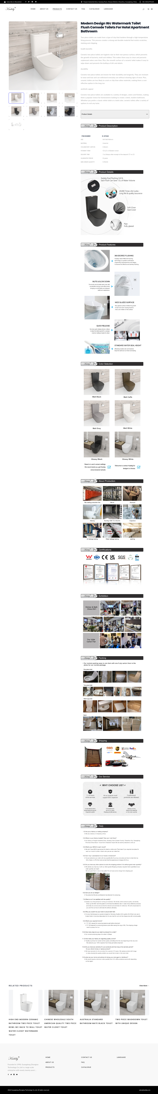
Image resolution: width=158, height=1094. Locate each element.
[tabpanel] (43, 55)
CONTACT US (86, 1057)
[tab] (16, 98)
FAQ (83, 1062)
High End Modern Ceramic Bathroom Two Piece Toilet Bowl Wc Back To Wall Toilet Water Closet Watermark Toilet (25, 1027)
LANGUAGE (121, 1057)
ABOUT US (50, 1062)
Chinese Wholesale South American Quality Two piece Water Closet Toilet (60, 1023)
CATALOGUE (86, 1067)
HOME (48, 1057)
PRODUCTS (50, 1067)
